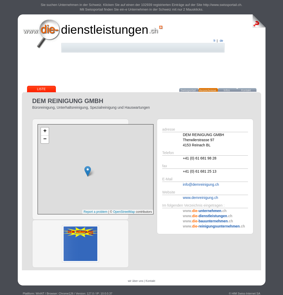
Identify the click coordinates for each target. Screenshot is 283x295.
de (221, 41)
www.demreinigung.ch (200, 198)
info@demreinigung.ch (201, 184)
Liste (41, 89)
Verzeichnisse (207, 90)
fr (214, 41)
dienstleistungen (105, 29)
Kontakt (246, 90)
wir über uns (135, 280)
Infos (227, 90)
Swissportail (188, 90)
